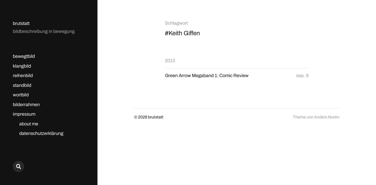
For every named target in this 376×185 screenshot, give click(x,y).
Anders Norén (326, 117)
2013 (170, 60)
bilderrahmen (26, 104)
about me (28, 123)
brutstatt (21, 23)
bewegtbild (24, 56)
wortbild (21, 94)
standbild (22, 85)
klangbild (22, 66)
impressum (24, 114)
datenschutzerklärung (41, 133)
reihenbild (23, 75)
